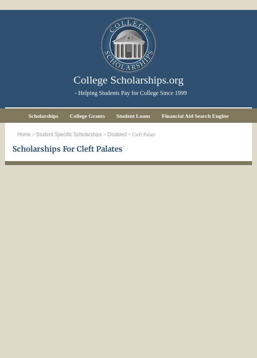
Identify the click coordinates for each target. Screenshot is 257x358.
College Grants (87, 116)
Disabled (117, 134)
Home (24, 134)
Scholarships (43, 116)
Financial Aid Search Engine (195, 116)
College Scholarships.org (129, 80)
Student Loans (133, 116)
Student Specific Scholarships (69, 134)
